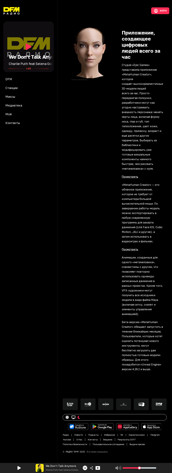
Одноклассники (137, 435)
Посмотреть (130, 176)
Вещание (107, 439)
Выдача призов (137, 444)
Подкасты (93, 435)
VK (121, 435)
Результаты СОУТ (127, 439)
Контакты (93, 439)
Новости (78, 435)
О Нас (79, 439)
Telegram (155, 435)
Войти (160, 11)
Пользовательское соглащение (108, 444)
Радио (66, 435)
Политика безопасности (75, 444)
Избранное (109, 435)
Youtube (67, 439)
